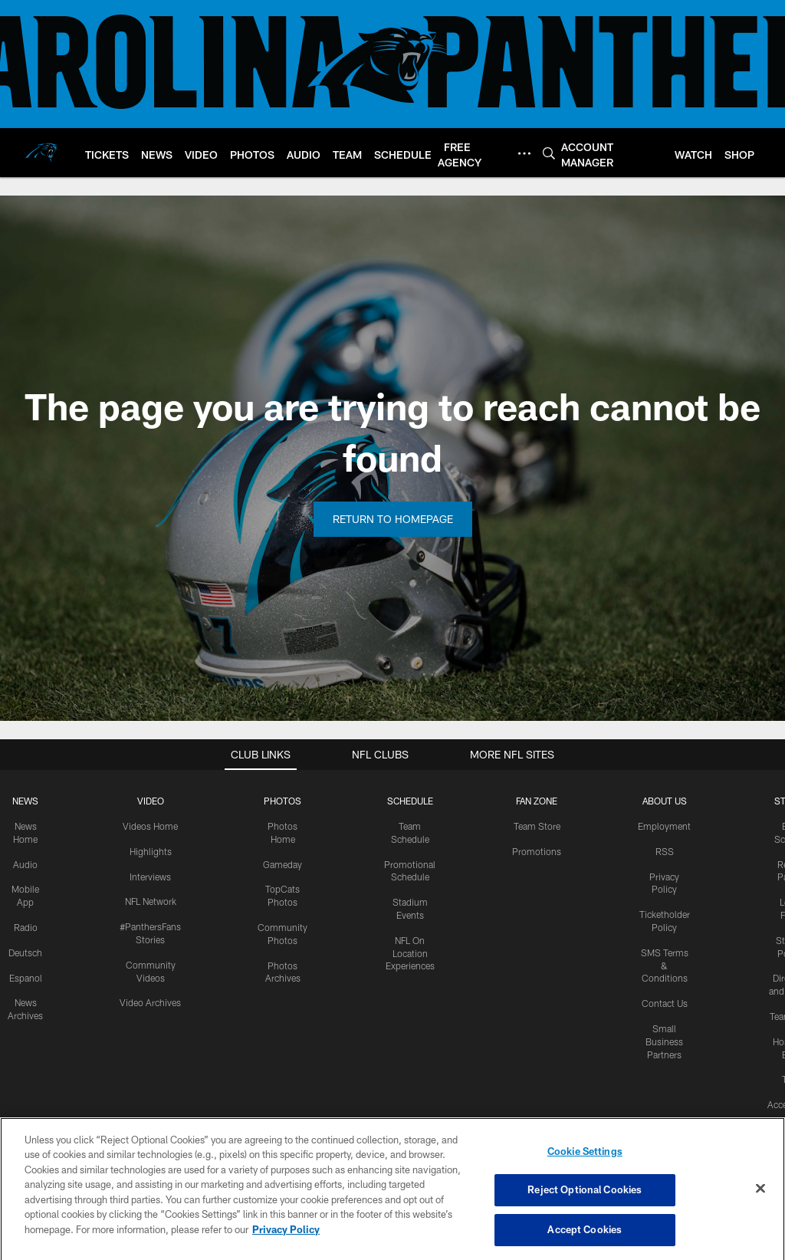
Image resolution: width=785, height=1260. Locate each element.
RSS (664, 851)
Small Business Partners (664, 1041)
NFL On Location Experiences (410, 953)
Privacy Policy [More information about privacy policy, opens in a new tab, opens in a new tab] (286, 1238)
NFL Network (150, 901)
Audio (25, 864)
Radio (26, 927)
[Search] (549, 153)
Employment (664, 826)
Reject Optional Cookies (584, 1199)
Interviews (150, 876)
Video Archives (150, 1002)
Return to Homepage (393, 518)
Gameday (282, 864)
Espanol (25, 977)
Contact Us (665, 1003)
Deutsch (25, 952)
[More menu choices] (524, 153)
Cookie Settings (584, 1160)
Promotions (536, 851)
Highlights (151, 851)
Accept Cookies (584, 1239)
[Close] (760, 1198)
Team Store (537, 826)
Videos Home (150, 826)
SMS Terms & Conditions (664, 965)
